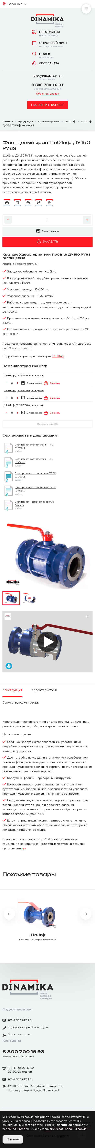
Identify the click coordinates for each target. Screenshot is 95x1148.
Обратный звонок (47, 93)
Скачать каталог (16, 1034)
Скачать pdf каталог (47, 105)
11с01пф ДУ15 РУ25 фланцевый (24, 390)
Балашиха (14, 4)
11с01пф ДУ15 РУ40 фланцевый (24, 405)
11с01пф (58, 356)
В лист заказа (47, 231)
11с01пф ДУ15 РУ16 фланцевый (24, 375)
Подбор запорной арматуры (25, 1027)
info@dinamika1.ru (48, 78)
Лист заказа (45, 63)
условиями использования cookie (63, 1129)
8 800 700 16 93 (47, 86)
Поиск (47, 55)
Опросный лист (47, 44)
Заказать (47, 241)
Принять (13, 1139)
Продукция (47, 33)
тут (24, 848)
